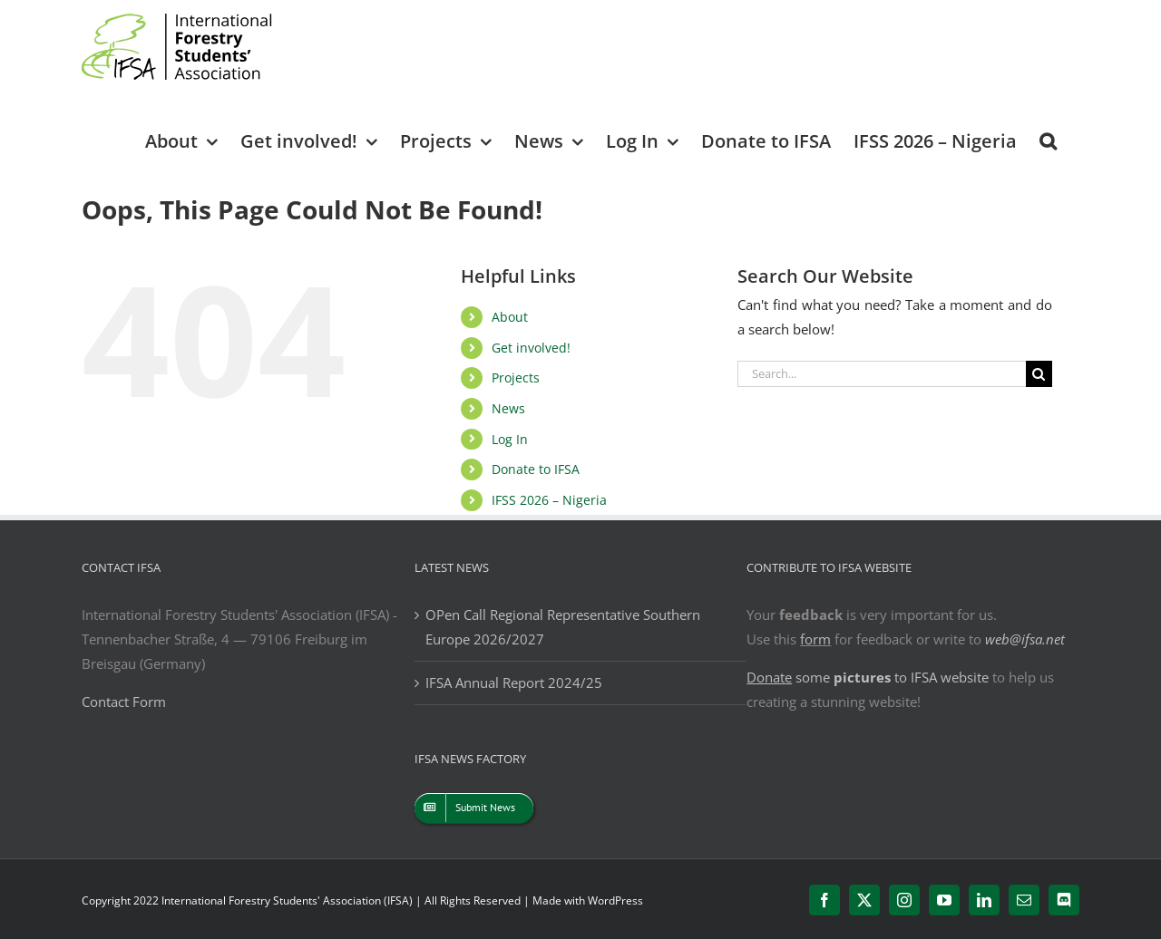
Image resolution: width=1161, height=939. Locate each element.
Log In (510, 439)
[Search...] (881, 374)
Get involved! (531, 347)
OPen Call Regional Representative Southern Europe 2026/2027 (562, 626)
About (510, 316)
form (815, 639)
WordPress (615, 900)
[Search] (1039, 374)
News (508, 408)
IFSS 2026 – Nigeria (549, 499)
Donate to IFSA (536, 469)
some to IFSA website (867, 677)
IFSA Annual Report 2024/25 (513, 682)
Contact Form (124, 701)
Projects (516, 377)
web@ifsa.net (1025, 639)
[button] (1048, 140)
